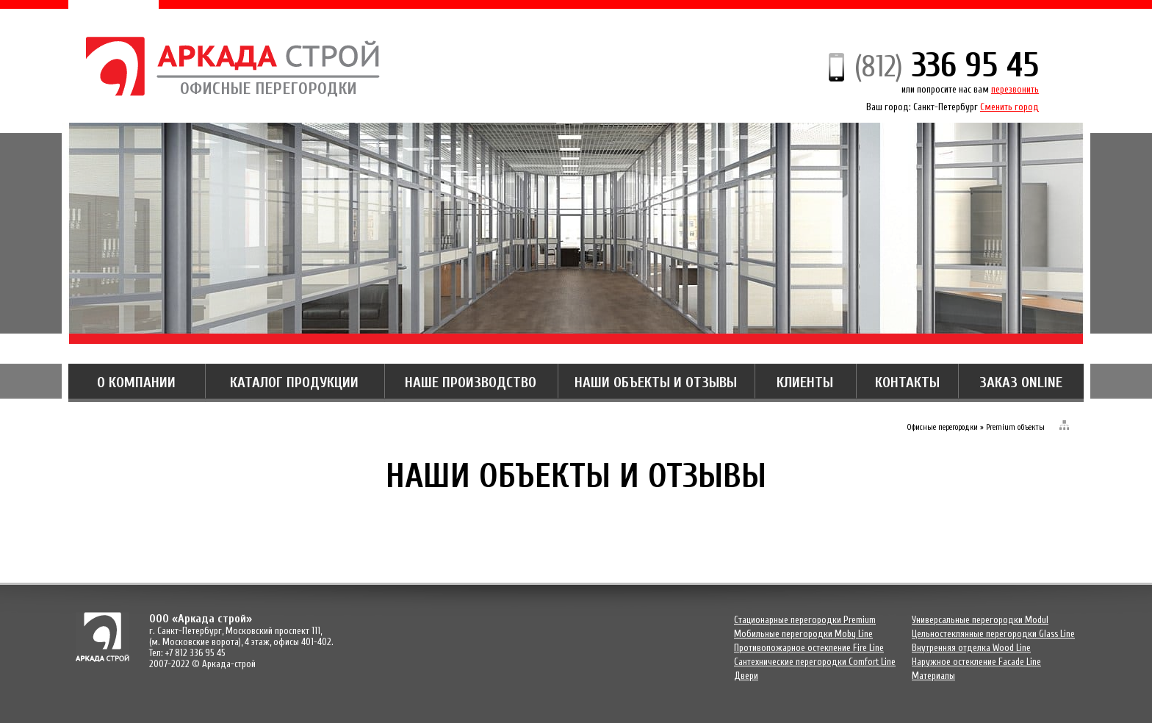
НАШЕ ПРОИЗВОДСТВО (470, 382)
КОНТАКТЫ (907, 382)
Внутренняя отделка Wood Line (971, 647)
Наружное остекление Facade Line (976, 661)
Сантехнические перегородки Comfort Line (815, 661)
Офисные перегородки (942, 427)
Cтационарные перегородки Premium (805, 619)
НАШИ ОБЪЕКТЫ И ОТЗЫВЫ (656, 382)
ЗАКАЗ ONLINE (1020, 382)
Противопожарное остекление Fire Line (809, 647)
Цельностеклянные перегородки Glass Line (993, 633)
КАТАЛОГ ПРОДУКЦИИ (294, 382)
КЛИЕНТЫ (805, 382)
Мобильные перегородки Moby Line (803, 633)
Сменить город (1009, 106)
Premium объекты (1015, 427)
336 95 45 (946, 65)
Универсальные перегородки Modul (980, 619)
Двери (746, 675)
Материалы (933, 675)
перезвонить (1015, 89)
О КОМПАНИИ (136, 382)
